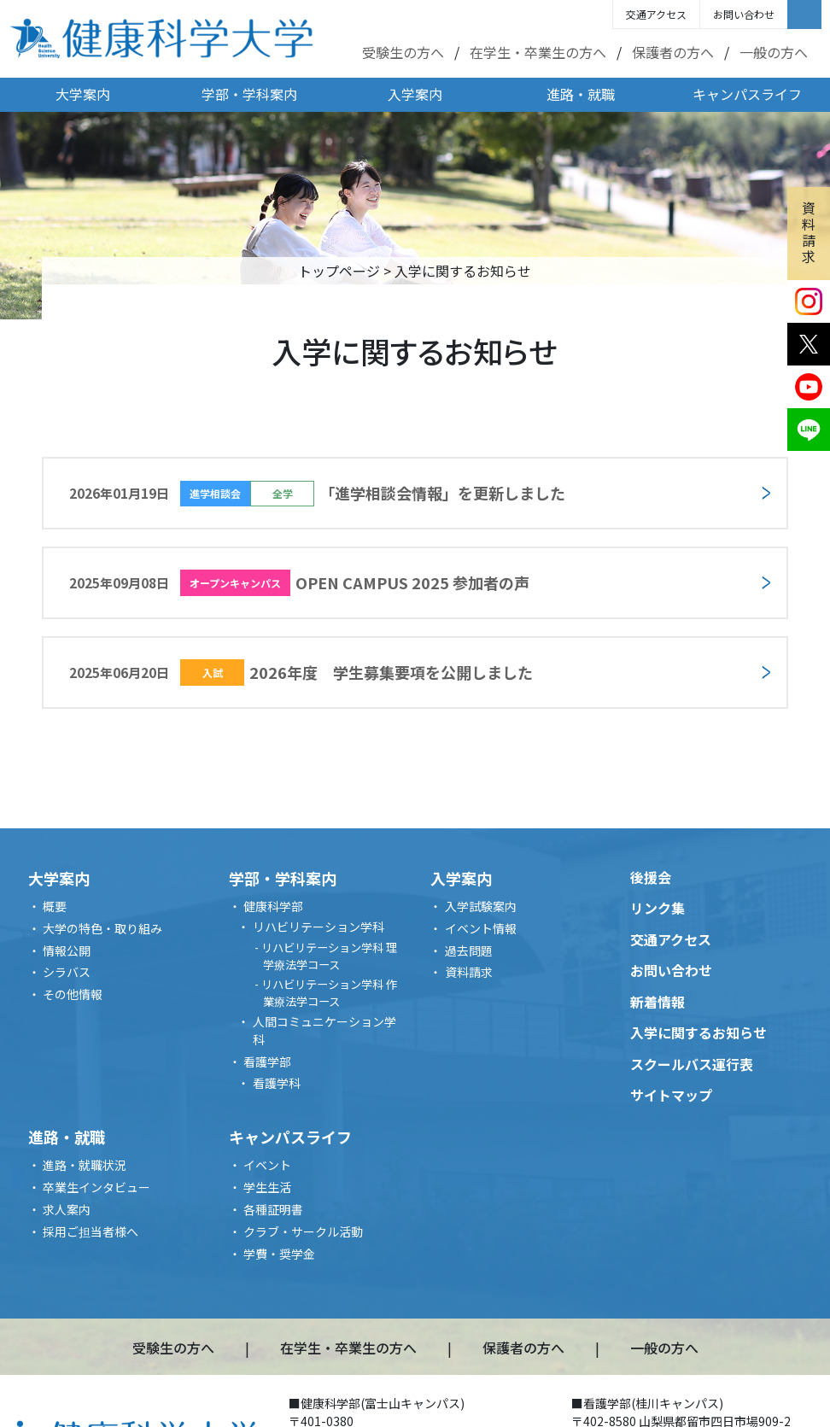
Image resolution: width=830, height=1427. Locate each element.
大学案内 (83, 94)
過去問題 (469, 950)
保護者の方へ (673, 52)
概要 (55, 906)
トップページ (339, 270)
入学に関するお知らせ (698, 1032)
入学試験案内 (481, 906)
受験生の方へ (403, 52)
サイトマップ (671, 1095)
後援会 (650, 877)
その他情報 (72, 994)
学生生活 (267, 1187)
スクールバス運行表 (691, 1064)
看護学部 (267, 1061)
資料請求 (808, 232)
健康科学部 (273, 906)
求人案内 (67, 1209)
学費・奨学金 (279, 1253)
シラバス (67, 971)
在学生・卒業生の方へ (538, 52)
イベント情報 (481, 928)
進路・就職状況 (84, 1164)
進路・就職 (581, 94)
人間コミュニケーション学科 (324, 1030)
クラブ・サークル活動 (303, 1231)
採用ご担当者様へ (90, 1231)
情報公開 (67, 950)
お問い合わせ (743, 14)
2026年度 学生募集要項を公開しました (301, 672)
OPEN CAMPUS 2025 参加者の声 (299, 583)
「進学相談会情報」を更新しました (317, 493)
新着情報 (657, 1001)
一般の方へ (773, 52)
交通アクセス (656, 14)
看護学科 (277, 1082)
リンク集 (657, 908)
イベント (267, 1164)
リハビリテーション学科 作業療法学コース (329, 992)
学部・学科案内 (249, 94)
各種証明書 (273, 1209)
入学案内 (415, 94)
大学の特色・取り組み (102, 928)
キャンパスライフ (747, 94)
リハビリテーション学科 (318, 926)
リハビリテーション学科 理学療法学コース (329, 956)
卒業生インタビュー (96, 1187)
